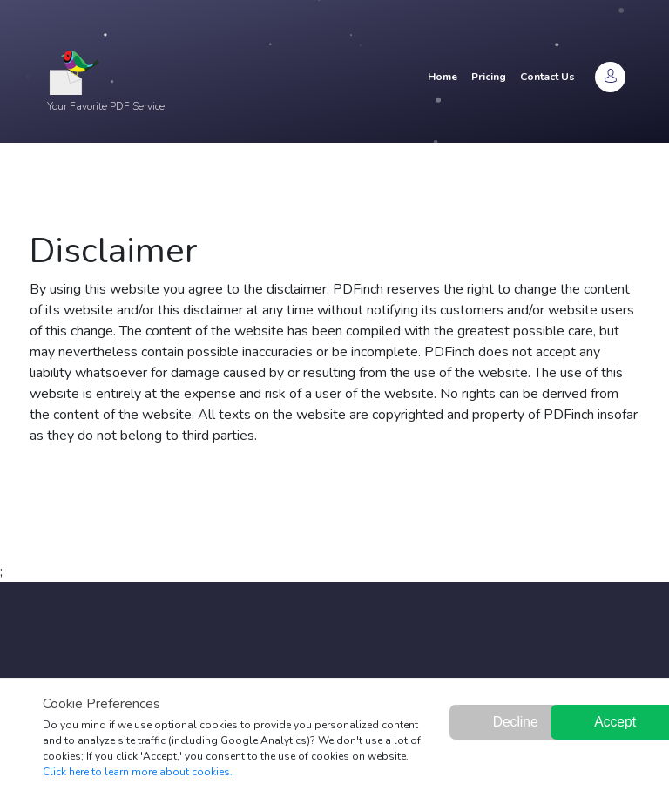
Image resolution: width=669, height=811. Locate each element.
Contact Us (547, 77)
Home (442, 77)
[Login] (610, 77)
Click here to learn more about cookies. (138, 772)
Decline (515, 721)
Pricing (488, 77)
